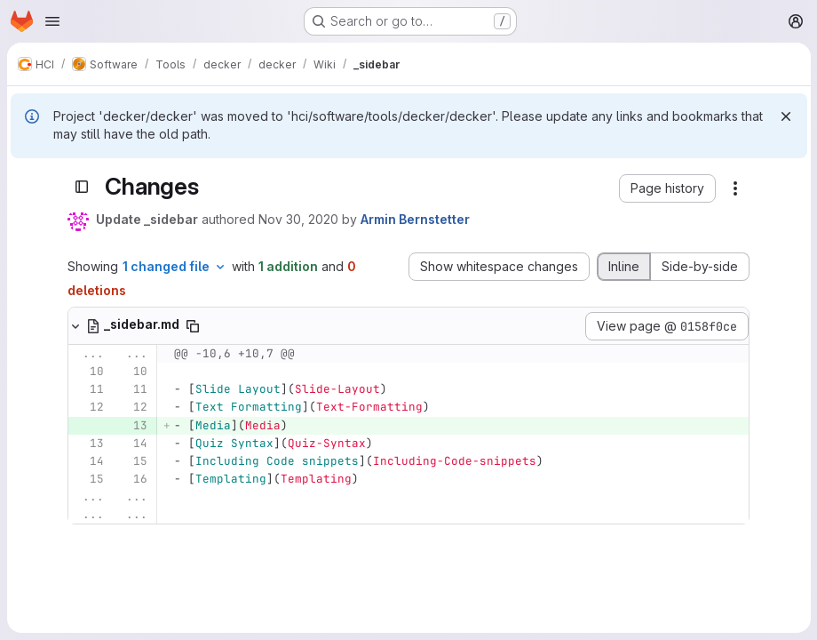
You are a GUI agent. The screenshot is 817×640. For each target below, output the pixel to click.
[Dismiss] (785, 116)
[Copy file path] (192, 326)
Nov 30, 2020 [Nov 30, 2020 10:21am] (298, 219)
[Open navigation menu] (52, 21)
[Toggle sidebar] (81, 187)
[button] (667, 188)
